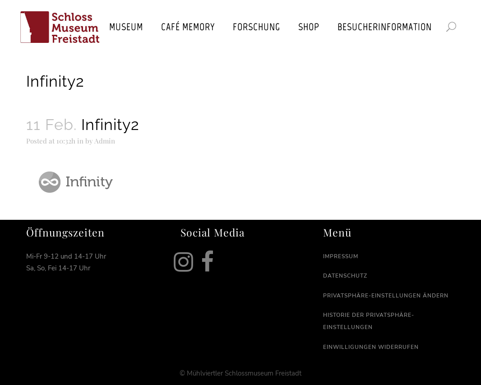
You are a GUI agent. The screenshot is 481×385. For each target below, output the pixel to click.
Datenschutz (345, 275)
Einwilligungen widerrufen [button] (371, 347)
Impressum (340, 256)
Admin (104, 140)
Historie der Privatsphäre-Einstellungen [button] (368, 321)
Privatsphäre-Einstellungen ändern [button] (386, 295)
